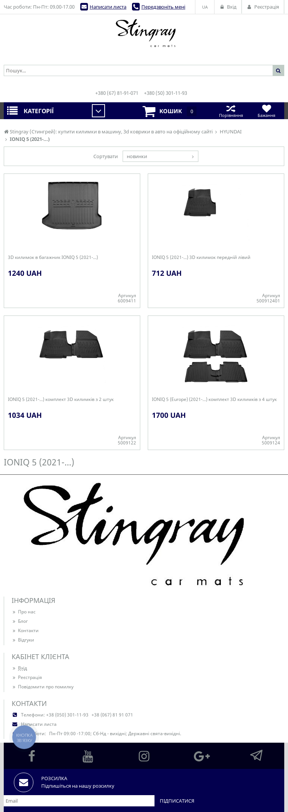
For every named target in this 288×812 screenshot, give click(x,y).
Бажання (266, 110)
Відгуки (23, 640)
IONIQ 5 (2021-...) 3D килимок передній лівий (201, 257)
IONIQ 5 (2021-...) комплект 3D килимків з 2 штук (61, 399)
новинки (137, 156)
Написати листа (108, 6)
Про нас (24, 612)
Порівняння (231, 110)
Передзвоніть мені (163, 6)
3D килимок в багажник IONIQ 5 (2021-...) (53, 257)
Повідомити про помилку (43, 686)
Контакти (25, 630)
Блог (20, 621)
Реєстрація (27, 677)
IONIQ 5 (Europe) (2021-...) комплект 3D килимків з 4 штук (214, 399)
